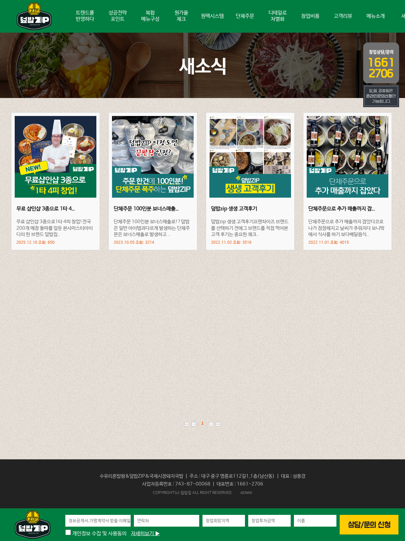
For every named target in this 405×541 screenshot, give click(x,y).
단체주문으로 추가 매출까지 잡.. (341, 209)
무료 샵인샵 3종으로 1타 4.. (45, 209)
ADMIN (246, 493)
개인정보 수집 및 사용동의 (95, 534)
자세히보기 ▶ (145, 534)
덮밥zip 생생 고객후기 (234, 209)
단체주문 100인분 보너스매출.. (146, 209)
